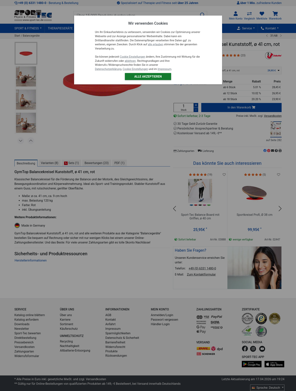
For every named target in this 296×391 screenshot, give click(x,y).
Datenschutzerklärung (108, 69)
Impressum (164, 69)
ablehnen (130, 61)
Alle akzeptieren (148, 76)
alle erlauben (155, 44)
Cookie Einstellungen (132, 56)
